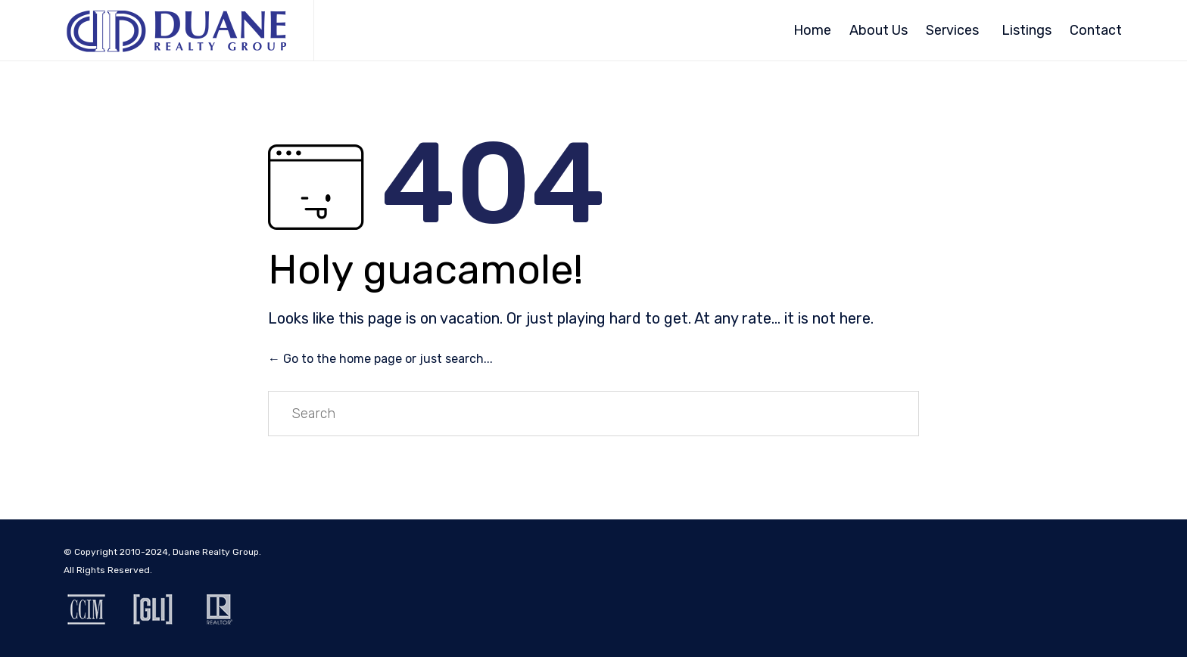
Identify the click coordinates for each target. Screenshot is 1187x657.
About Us (878, 30)
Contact (1096, 30)
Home (812, 30)
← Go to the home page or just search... (380, 359)
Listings (1026, 30)
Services (952, 30)
